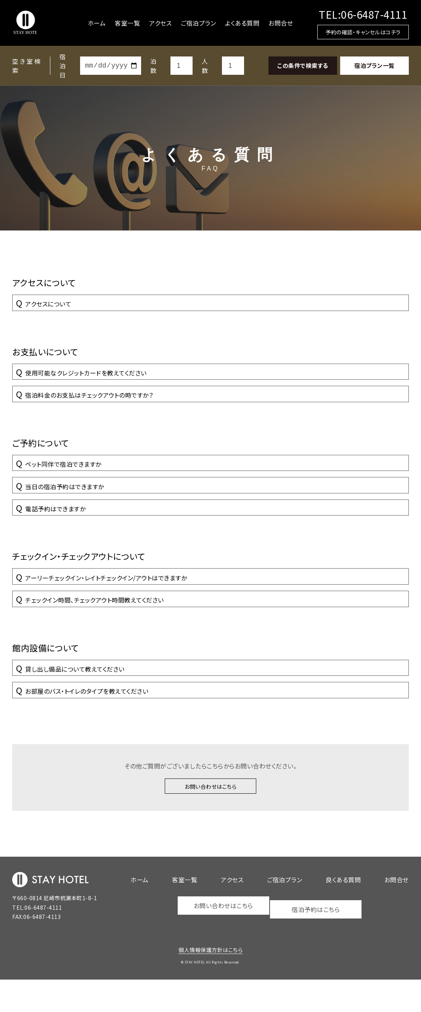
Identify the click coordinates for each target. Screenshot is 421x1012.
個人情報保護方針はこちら (210, 982)
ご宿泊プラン (198, 22)
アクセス (160, 22)
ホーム (97, 22)
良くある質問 (343, 914)
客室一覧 (127, 22)
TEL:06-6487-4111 (363, 14)
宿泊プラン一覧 (374, 65)
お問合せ (280, 22)
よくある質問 (242, 22)
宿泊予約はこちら (317, 939)
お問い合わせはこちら (210, 819)
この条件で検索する (302, 65)
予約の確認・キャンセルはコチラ (363, 32)
